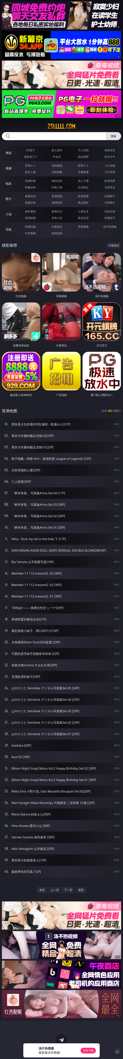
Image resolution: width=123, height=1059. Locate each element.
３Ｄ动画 (109, 165)
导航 (9, 229)
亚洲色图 (57, 196)
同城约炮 (30, 226)
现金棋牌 (83, 156)
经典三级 (57, 187)
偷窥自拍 (30, 196)
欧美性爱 (109, 181)
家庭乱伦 (57, 211)
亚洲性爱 (30, 181)
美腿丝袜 (30, 202)
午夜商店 (57, 226)
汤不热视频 (110, 226)
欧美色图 (83, 196)
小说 (9, 214)
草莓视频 (83, 226)
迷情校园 (30, 218)
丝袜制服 (57, 172)
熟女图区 (83, 202)
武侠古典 (109, 211)
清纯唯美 (57, 202)
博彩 (9, 153)
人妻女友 (83, 211)
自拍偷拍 (57, 165)
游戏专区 (109, 150)
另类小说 (57, 218)
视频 (9, 168)
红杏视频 (30, 233)
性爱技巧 (109, 218)
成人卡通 (83, 181)
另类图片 (109, 202)
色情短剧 (57, 233)
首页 (42, 890)
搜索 (113, 136)
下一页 (68, 890)
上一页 (55, 890)
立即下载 (88, 1050)
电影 (9, 183)
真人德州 (57, 150)
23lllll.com (61, 126)
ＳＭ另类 (109, 172)
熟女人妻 (30, 172)
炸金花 (57, 156)
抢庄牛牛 (109, 156)
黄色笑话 (83, 218)
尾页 (81, 890)
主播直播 (83, 172)
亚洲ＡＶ (30, 165)
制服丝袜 (30, 187)
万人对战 (83, 150)
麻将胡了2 (30, 156)
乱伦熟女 (83, 187)
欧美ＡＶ (83, 165)
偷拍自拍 (57, 181)
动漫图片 (109, 196)
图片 (9, 199)
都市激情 (30, 211)
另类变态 (109, 187)
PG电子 (30, 150)
